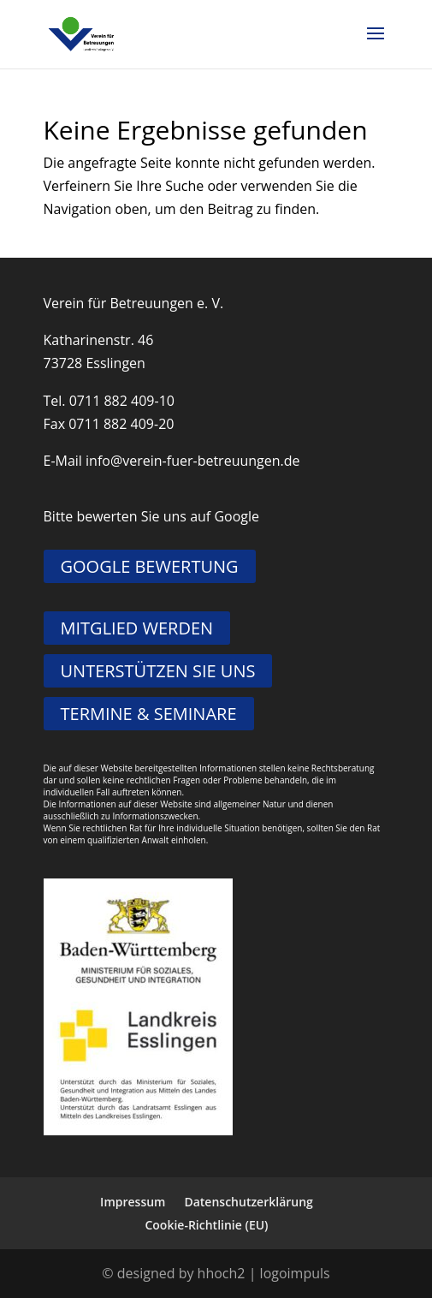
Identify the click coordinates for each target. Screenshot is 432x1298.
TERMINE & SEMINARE (149, 713)
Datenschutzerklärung (248, 1202)
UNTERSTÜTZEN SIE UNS (158, 670)
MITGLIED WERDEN (137, 628)
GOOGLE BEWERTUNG (150, 566)
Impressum (132, 1202)
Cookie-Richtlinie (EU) (206, 1225)
